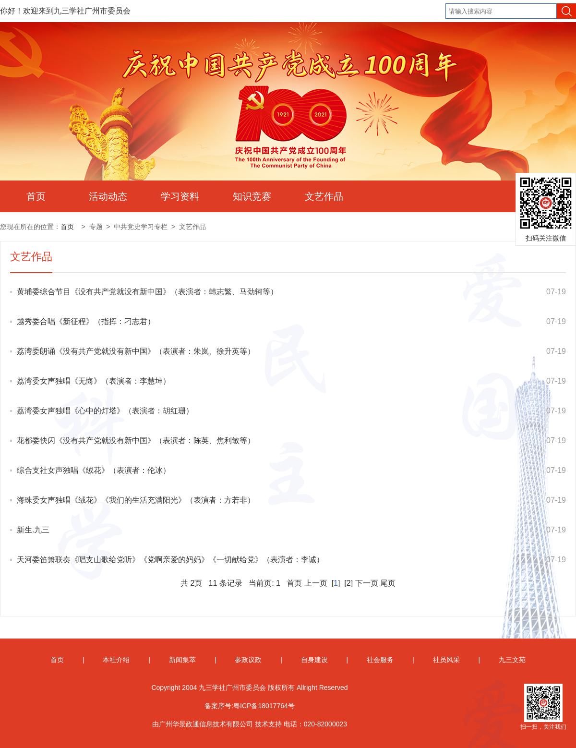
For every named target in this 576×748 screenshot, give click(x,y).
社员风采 (446, 660)
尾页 (388, 583)
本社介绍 (116, 660)
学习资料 (180, 196)
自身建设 (314, 660)
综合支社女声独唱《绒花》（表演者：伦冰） (93, 470)
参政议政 (248, 660)
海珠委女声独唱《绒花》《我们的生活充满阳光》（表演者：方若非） (136, 500)
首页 (36, 196)
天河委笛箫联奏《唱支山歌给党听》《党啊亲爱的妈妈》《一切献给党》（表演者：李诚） (170, 559)
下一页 (366, 583)
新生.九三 (33, 530)
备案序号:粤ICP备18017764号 (249, 706)
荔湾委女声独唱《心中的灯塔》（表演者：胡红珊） (105, 411)
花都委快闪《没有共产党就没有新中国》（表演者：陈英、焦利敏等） (136, 440)
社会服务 (380, 660)
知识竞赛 (252, 196)
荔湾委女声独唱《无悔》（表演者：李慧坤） (93, 381)
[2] (348, 583)
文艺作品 (324, 196)
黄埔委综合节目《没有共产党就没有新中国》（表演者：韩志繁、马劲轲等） (147, 292)
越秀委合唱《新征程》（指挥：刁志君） (86, 321)
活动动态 (108, 196)
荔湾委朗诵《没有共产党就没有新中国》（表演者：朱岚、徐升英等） (136, 351)
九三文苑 (512, 660)
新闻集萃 (182, 660)
